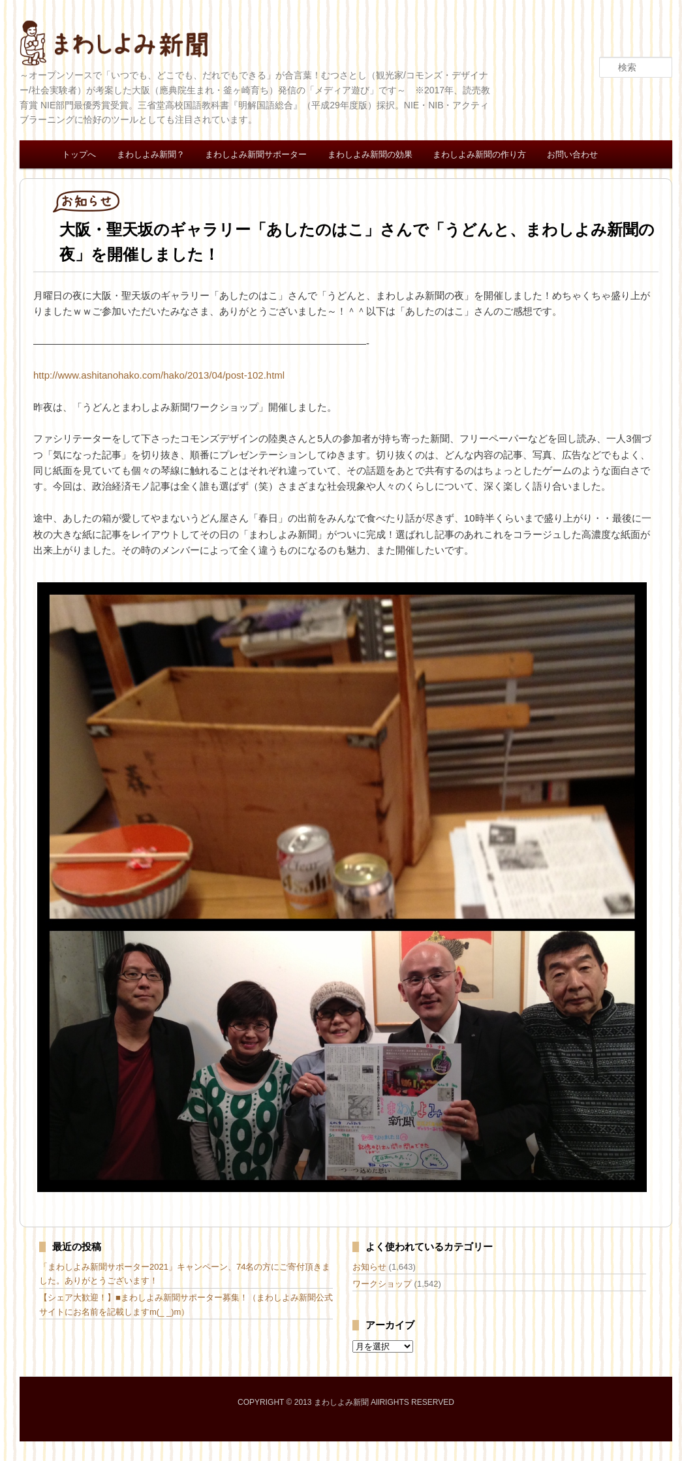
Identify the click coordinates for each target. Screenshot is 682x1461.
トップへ (79, 154)
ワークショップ (382, 1284)
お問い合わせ (572, 154)
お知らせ (369, 1267)
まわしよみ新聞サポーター (256, 154)
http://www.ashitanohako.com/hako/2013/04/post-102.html (159, 375)
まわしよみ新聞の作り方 (479, 154)
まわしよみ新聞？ (151, 154)
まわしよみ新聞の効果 (370, 154)
